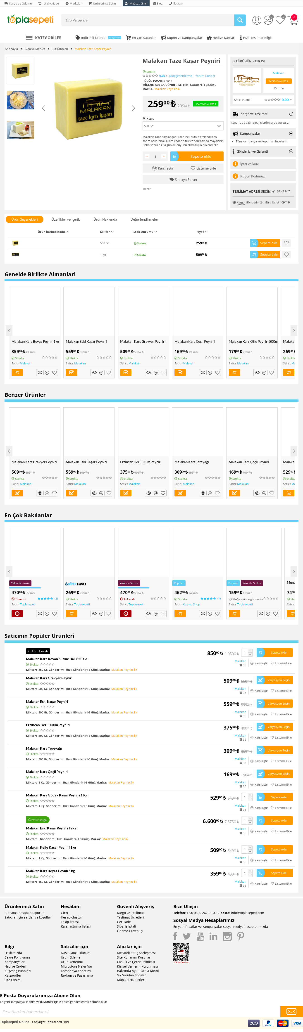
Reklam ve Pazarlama (77, 975)
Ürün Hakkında (105, 219)
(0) (181, 75)
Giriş (64, 913)
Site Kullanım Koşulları (134, 957)
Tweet (147, 189)
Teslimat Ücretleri (130, 917)
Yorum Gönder (205, 75)
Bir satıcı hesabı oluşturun (25, 913)
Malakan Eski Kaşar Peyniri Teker (52, 828)
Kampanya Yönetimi (76, 971)
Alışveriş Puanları (18, 971)
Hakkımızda (13, 953)
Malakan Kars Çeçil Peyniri (194, 341)
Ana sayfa (11, 49)
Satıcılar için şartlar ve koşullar (28, 917)
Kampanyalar (15, 962)
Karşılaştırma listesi (76, 926)
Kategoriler (13, 975)
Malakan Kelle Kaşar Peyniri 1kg (51, 847)
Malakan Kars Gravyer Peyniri (142, 341)
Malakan (25, 363)
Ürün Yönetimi (72, 962)
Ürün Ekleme (70, 957)
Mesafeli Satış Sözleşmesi (136, 953)
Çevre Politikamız (17, 957)
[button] (183, 125)
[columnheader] (66, 233)
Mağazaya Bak (278, 81)
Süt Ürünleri (60, 49)
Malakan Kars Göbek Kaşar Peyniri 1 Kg (57, 795)
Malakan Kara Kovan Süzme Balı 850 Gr (56, 659)
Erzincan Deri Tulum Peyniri (140, 462)
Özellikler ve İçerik (65, 219)
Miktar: (148, 118)
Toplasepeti (28, 604)
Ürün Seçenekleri (24, 219)
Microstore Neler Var (76, 966)
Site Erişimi (13, 980)
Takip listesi (70, 922)
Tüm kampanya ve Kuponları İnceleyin (261, 141)
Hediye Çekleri (15, 966)
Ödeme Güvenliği (130, 931)
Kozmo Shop (191, 604)
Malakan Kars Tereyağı (191, 462)
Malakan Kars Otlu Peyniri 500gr (253, 341)
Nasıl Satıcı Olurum (75, 953)
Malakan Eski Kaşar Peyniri (86, 341)
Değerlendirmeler (144, 219)
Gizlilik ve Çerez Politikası (136, 962)
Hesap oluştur (71, 917)
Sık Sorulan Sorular (131, 975)
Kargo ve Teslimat (130, 913)
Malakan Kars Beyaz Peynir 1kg (35, 341)
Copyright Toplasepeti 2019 (50, 1022)
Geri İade (124, 922)
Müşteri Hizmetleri (131, 980)
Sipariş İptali (126, 926)
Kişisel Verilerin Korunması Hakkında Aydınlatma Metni (138, 968)
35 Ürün (279, 88)
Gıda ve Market (35, 49)
